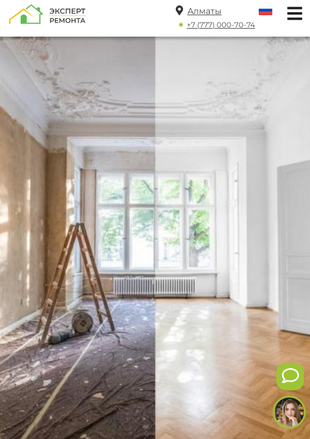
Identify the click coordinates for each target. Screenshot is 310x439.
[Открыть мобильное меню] (292, 12)
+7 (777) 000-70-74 (221, 24)
